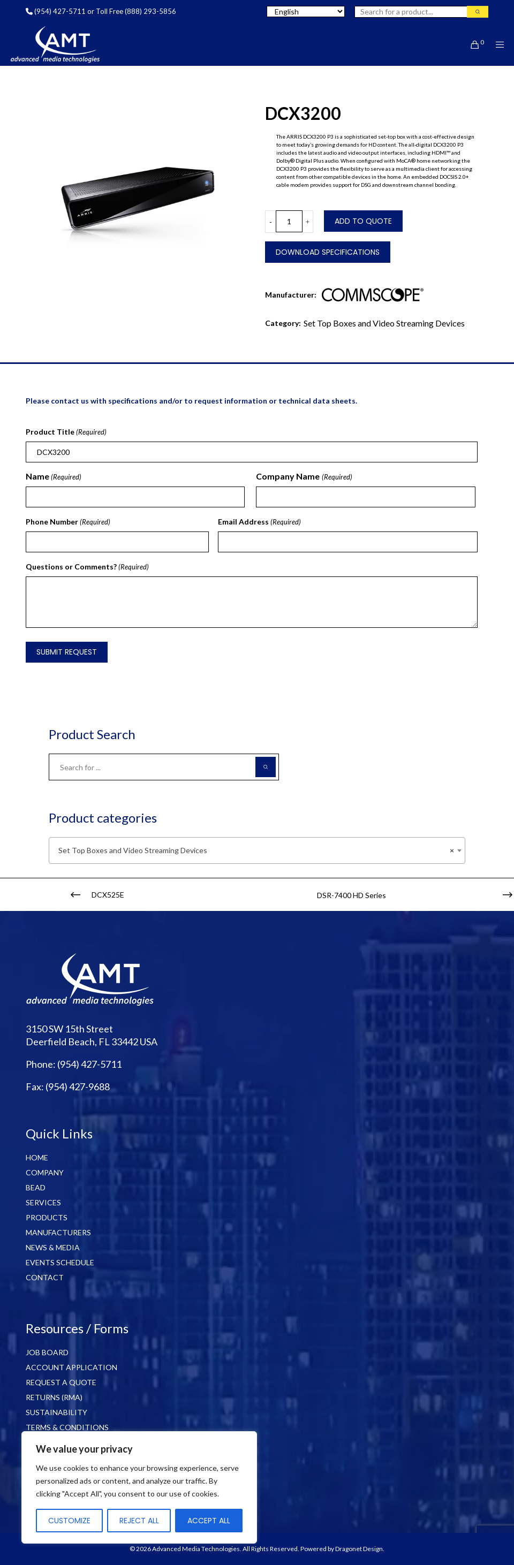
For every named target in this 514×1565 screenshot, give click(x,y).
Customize (69, 1520)
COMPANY (45, 1172)
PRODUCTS (46, 1217)
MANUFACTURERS (58, 1232)
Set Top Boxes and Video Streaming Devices (384, 323)
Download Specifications (328, 252)
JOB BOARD (47, 1352)
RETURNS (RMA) (54, 1397)
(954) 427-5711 (60, 11)
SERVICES (43, 1202)
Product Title (66, 432)
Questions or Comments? (87, 566)
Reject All (139, 1520)
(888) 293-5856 (150, 11)
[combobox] (257, 850)
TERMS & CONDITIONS (67, 1427)
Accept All (208, 1520)
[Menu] (496, 44)
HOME (37, 1157)
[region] (139, 1487)
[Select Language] (306, 11)
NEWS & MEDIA (53, 1247)
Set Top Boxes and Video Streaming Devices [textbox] (254, 850)
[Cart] (470, 44)
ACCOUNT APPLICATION (71, 1367)
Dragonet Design (359, 1549)
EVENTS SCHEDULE (60, 1262)
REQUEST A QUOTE (61, 1382)
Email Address (259, 521)
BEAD (36, 1187)
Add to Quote (363, 221)
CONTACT (45, 1277)
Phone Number (68, 521)
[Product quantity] (289, 221)
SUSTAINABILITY (56, 1412)
